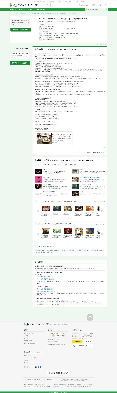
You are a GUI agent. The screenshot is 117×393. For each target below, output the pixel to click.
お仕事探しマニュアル (53, 339)
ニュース (26, 357)
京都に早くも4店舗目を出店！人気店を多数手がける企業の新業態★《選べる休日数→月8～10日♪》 (55, 194)
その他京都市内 (96, 281)
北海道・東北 (61, 324)
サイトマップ (49, 379)
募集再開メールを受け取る (20, 29)
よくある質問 (33, 357)
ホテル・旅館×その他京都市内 (47, 279)
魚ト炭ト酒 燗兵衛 (47, 184)
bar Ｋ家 (81, 191)
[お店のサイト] (48, 24)
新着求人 (13, 9)
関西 (16, 13)
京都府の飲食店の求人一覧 (36, 13)
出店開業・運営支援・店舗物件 (43, 384)
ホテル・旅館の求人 (69, 250)
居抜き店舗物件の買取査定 (48, 386)
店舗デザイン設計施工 (61, 384)
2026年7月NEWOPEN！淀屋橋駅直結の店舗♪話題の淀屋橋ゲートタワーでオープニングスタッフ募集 (55, 187)
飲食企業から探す (28, 340)
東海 (51, 324)
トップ (12, 13)
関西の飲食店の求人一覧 (24, 13)
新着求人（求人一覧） (29, 333)
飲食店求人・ (77, 384)
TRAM (81, 169)
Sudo (44, 169)
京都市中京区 (86, 281)
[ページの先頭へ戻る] (90, 317)
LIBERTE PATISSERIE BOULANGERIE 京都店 (90, 177)
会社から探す (41, 9)
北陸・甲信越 (68, 324)
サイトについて (27, 355)
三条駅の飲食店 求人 (40, 250)
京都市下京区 (71, 281)
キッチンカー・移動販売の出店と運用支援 (70, 386)
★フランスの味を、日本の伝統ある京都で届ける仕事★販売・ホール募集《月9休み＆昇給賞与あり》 (92, 180)
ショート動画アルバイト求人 (60, 387)
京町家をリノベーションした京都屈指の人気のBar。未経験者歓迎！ (92, 194)
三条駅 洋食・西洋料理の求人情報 (44, 252)
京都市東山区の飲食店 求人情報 (55, 250)
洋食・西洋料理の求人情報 (82, 250)
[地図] (62, 35)
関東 (43, 324)
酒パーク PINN (46, 177)
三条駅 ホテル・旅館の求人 (97, 250)
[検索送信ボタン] (106, 9)
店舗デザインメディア (34, 387)
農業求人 (46, 387)
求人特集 (22, 9)
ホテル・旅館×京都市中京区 (47, 278)
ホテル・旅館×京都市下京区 (47, 276)
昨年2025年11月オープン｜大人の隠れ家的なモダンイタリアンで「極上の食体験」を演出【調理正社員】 (55, 172)
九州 (55, 324)
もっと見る (103, 147)
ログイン (88, 341)
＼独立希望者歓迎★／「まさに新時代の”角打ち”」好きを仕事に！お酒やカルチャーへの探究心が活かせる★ (92, 172)
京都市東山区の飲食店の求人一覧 (50, 13)
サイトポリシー (27, 379)
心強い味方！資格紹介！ (53, 341)
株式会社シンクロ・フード (68, 380)
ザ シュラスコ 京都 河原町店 (49, 191)
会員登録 (77, 341)
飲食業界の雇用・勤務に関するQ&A (56, 344)
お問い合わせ (27, 360)
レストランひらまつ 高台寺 (85, 184)
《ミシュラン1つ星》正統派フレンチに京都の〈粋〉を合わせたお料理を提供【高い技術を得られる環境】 (92, 187)
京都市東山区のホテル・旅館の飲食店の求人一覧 (69, 13)
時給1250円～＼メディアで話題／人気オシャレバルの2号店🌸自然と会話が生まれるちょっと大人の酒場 (55, 180)
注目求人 (31, 9)
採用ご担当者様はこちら (59, 373)
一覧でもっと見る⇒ (99, 201)
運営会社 (26, 362)
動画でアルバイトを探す (29, 343)
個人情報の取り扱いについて (38, 379)
